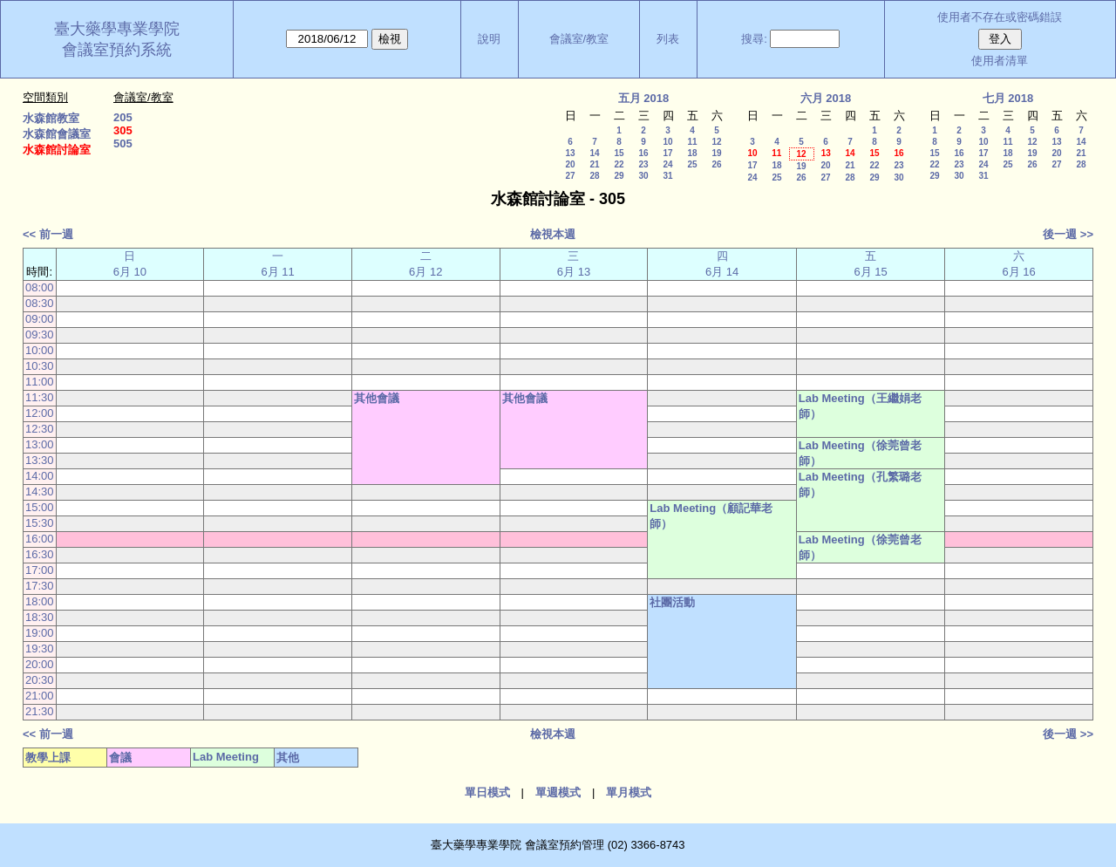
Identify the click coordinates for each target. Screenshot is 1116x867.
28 (594, 176)
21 (594, 164)
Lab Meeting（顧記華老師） (711, 516)
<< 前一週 (48, 234)
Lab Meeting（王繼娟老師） (860, 406)
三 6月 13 (573, 263)
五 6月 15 (870, 263)
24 (667, 164)
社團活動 (672, 602)
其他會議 (376, 398)
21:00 (39, 695)
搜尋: (754, 38)
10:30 (39, 365)
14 (594, 153)
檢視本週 (552, 234)
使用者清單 (999, 60)
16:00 (39, 538)
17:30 (39, 585)
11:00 (39, 381)
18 (692, 153)
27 (570, 176)
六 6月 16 (1018, 263)
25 (692, 164)
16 (643, 153)
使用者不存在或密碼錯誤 (999, 17)
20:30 (39, 679)
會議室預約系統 (117, 49)
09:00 (39, 318)
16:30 (39, 554)
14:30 (39, 491)
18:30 (39, 617)
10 (667, 142)
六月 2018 (826, 98)
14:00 (39, 475)
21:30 (39, 711)
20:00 (39, 664)
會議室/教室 (579, 38)
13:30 (39, 460)
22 (618, 164)
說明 (489, 38)
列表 (668, 38)
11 (692, 142)
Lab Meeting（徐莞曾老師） (860, 453)
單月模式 (628, 792)
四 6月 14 (721, 263)
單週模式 (558, 792)
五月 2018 (644, 98)
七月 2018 (1008, 98)
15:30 (39, 522)
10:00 (39, 350)
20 (570, 164)
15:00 (39, 507)
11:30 (39, 397)
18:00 (39, 601)
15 (618, 153)
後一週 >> (1068, 234)
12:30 (39, 428)
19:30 (39, 648)
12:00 (39, 413)
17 (667, 153)
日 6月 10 (129, 263)
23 (643, 164)
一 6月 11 (277, 263)
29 (618, 176)
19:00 (39, 632)
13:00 (39, 444)
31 (667, 176)
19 (716, 153)
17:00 (39, 570)
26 (716, 164)
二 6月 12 (425, 263)
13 (570, 153)
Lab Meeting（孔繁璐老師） (860, 484)
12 (716, 142)
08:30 (39, 303)
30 (643, 176)
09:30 (39, 334)
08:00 (39, 287)
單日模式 (487, 792)
